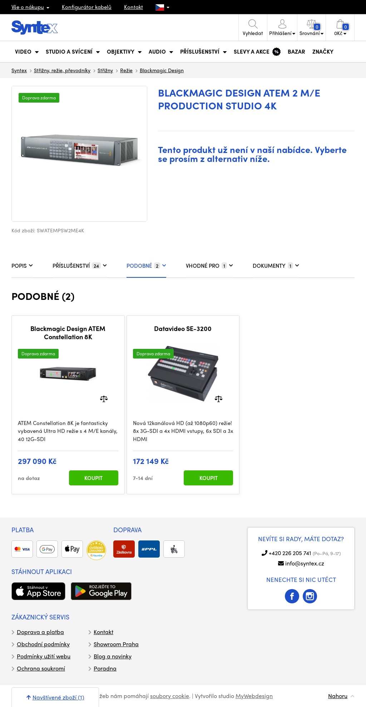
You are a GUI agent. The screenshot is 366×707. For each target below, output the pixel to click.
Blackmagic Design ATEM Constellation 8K (67, 332)
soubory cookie (169, 696)
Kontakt (133, 7)
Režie (126, 70)
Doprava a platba (40, 632)
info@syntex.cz (304, 563)
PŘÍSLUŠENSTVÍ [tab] (80, 266)
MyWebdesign (254, 696)
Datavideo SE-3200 (183, 328)
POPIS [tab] (22, 266)
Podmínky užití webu (43, 656)
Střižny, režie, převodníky (62, 70)
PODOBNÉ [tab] (146, 266)
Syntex (19, 70)
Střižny (105, 70)
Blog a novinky (113, 656)
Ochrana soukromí (41, 668)
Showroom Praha (116, 644)
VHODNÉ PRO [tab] (209, 266)
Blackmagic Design (162, 70)
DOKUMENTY (276, 266)
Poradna (105, 668)
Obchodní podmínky (43, 644)
